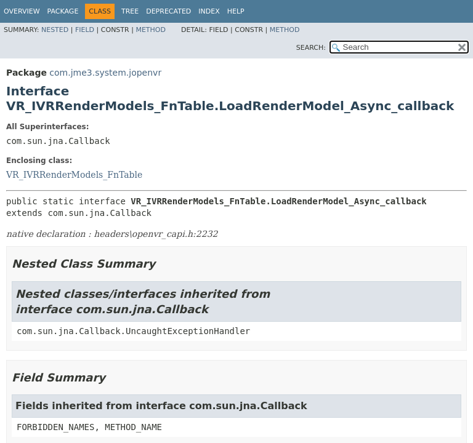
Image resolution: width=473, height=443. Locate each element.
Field (84, 30)
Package (63, 11)
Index (208, 11)
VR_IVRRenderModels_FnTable (74, 175)
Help (236, 11)
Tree (130, 11)
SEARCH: (311, 48)
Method (150, 30)
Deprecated (168, 11)
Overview (22, 11)
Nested (54, 30)
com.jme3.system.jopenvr (105, 73)
